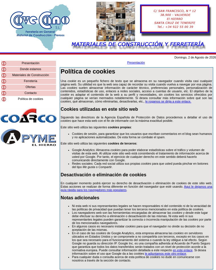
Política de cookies (30, 99)
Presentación (30, 63)
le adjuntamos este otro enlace (165, 253)
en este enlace (182, 250)
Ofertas (31, 87)
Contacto (30, 93)
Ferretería (30, 81)
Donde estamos (30, 69)
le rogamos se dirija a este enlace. (168, 101)
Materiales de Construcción (30, 75)
